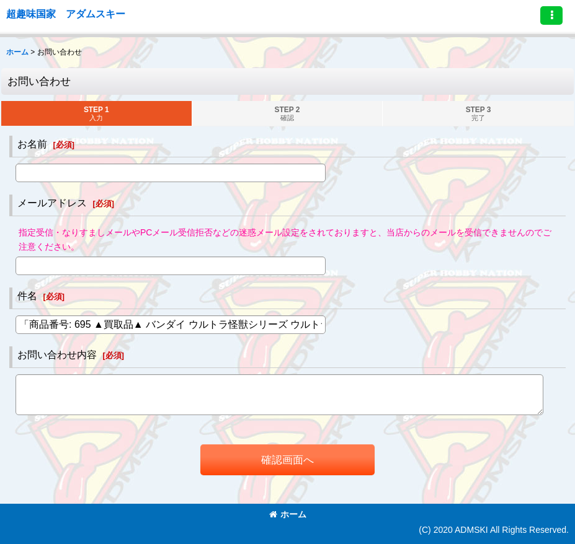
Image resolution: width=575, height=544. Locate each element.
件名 (27, 295)
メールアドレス (52, 202)
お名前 (32, 143)
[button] (551, 15)
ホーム (287, 514)
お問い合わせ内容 (57, 354)
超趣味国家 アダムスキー (65, 13)
